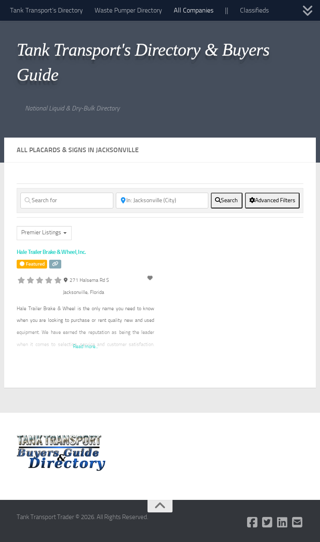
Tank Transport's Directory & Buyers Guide (143, 62)
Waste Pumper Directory (128, 10)
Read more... (85, 346)
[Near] (162, 200)
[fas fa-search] (226, 200)
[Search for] (66, 200)
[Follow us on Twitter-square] (267, 522)
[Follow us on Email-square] (297, 522)
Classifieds (254, 10)
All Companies (193, 10)
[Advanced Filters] (272, 200)
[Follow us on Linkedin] (282, 522)
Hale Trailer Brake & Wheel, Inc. (51, 252)
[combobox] (44, 233)
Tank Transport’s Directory (46, 10)
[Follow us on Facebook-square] (252, 522)
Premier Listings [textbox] (41, 232)
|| (226, 10)
